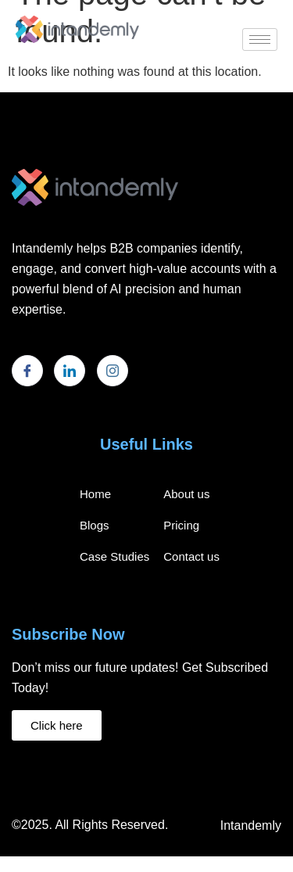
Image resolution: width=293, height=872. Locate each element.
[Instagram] (112, 370)
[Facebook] (27, 370)
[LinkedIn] (69, 370)
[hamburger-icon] (259, 39)
